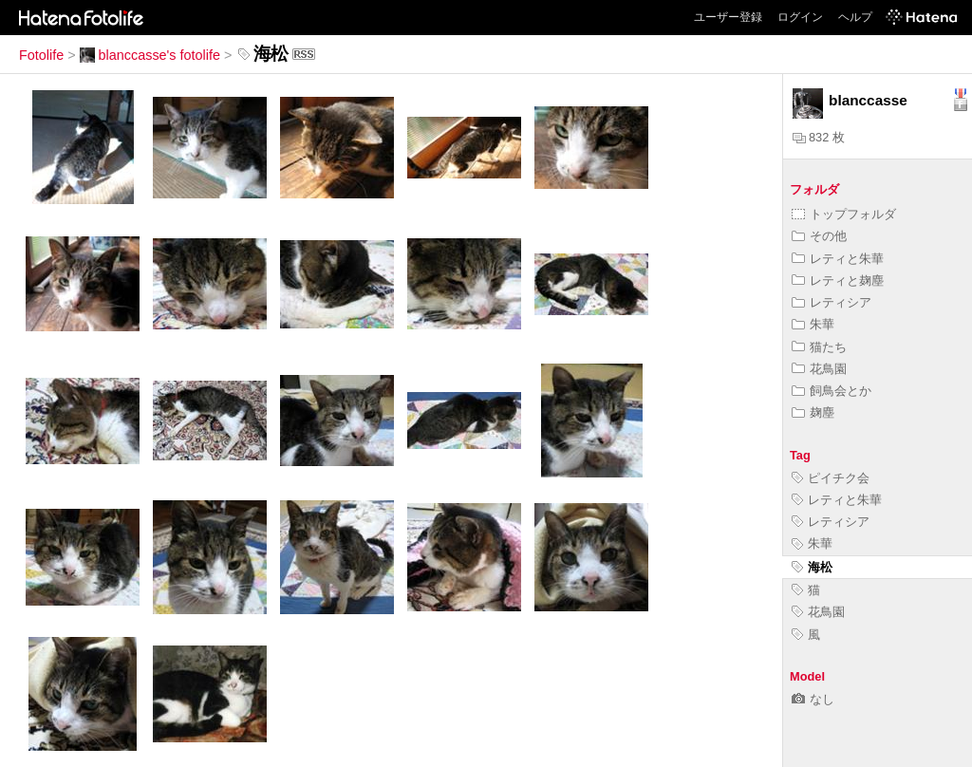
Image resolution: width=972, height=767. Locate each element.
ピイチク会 (830, 478)
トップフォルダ (844, 214)
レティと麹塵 (838, 280)
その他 (819, 236)
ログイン (800, 17)
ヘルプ (855, 17)
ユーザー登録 (728, 17)
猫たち (819, 347)
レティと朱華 (838, 259)
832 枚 (819, 137)
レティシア (831, 302)
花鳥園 (819, 369)
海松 (812, 567)
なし (813, 699)
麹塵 (813, 412)
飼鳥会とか (831, 391)
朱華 (813, 324)
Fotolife (41, 55)
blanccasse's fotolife (150, 55)
